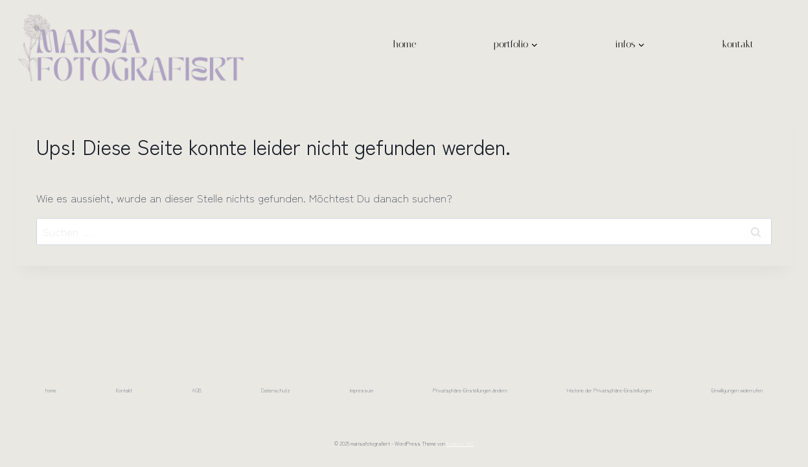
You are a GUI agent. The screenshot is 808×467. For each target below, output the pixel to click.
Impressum (361, 390)
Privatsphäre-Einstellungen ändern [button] (470, 390)
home (404, 44)
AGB (197, 390)
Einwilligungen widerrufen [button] (737, 390)
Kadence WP (460, 443)
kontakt (738, 44)
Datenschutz (275, 390)
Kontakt (124, 390)
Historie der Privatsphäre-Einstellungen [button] (609, 390)
